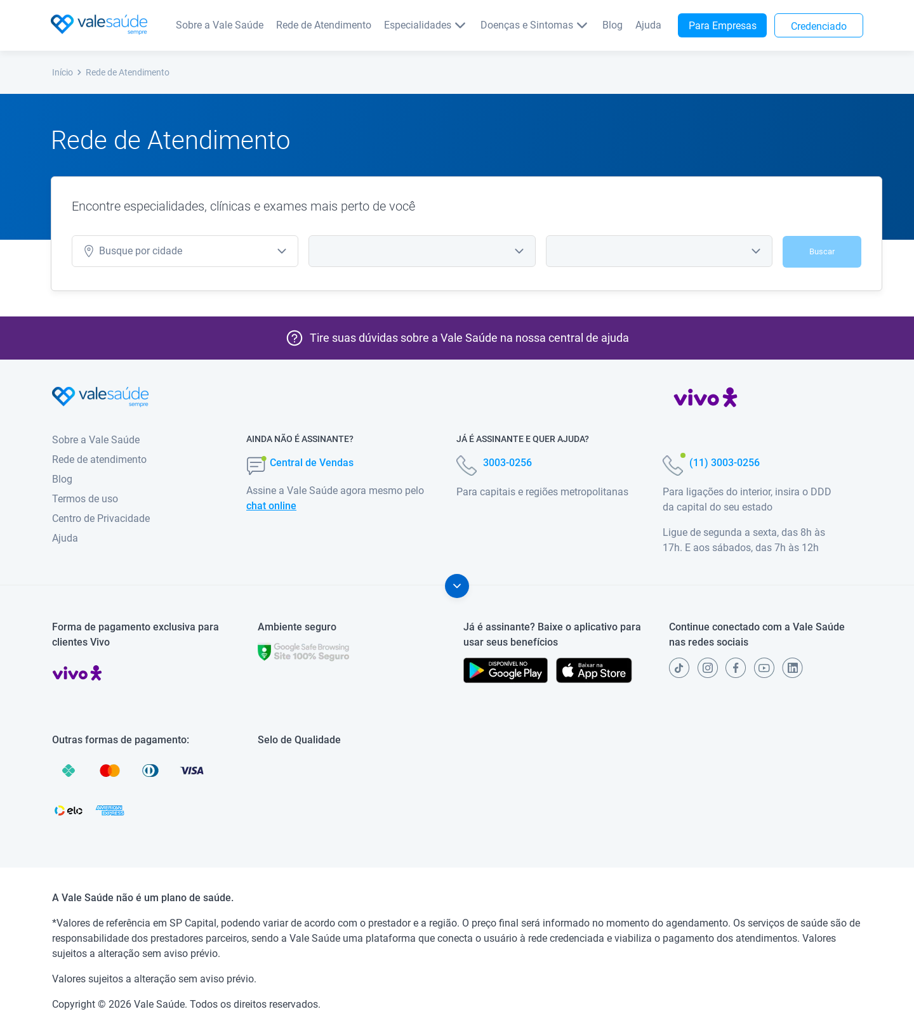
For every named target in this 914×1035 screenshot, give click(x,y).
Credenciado (819, 26)
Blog (612, 25)
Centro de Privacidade (101, 518)
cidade (132, 251)
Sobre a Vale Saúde (219, 25)
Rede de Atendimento (323, 25)
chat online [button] (271, 506)
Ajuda (648, 25)
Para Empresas (723, 26)
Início (67, 72)
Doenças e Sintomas (535, 25)
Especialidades (426, 25)
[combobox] (421, 251)
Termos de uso (85, 499)
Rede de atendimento (99, 459)
